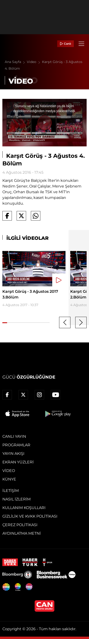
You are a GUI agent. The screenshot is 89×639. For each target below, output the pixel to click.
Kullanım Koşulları (24, 507)
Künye (9, 479)
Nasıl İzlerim (16, 499)
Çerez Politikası (19, 525)
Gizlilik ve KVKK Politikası (29, 516)
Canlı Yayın (14, 436)
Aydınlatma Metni (21, 533)
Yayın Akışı (13, 453)
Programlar (16, 445)
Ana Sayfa (16, 62)
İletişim (10, 490)
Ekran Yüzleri (18, 462)
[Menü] (81, 44)
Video (34, 62)
